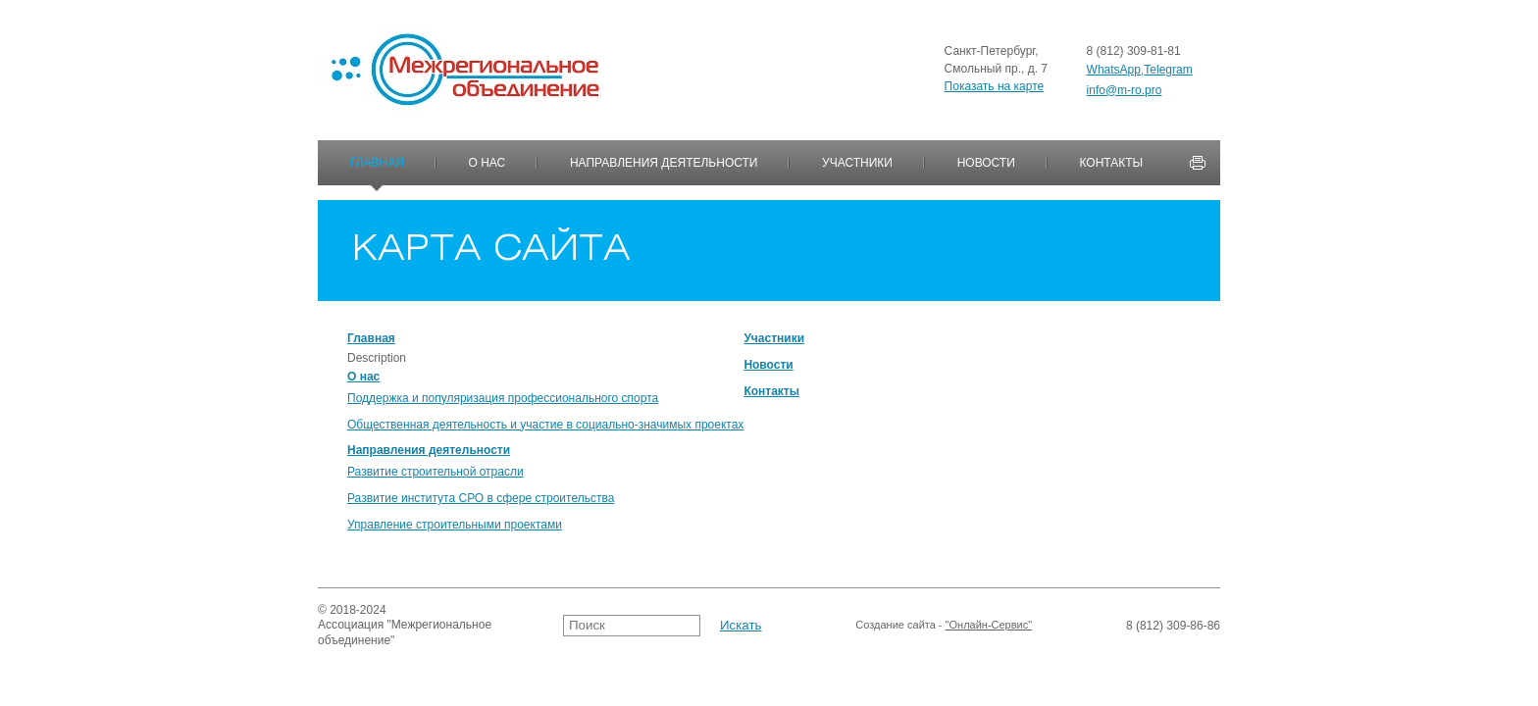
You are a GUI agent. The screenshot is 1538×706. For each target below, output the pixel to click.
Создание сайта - (943, 625)
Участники (857, 163)
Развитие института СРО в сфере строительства (480, 498)
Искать (741, 625)
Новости (986, 163)
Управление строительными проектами (454, 524)
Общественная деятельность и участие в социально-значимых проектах (545, 424)
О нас (487, 163)
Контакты (1111, 163)
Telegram (1168, 69)
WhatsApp (1114, 69)
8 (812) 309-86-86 (1173, 625)
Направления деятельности (664, 163)
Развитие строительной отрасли (435, 472)
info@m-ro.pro (1124, 90)
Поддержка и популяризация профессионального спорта (502, 398)
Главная (377, 163)
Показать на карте (995, 86)
